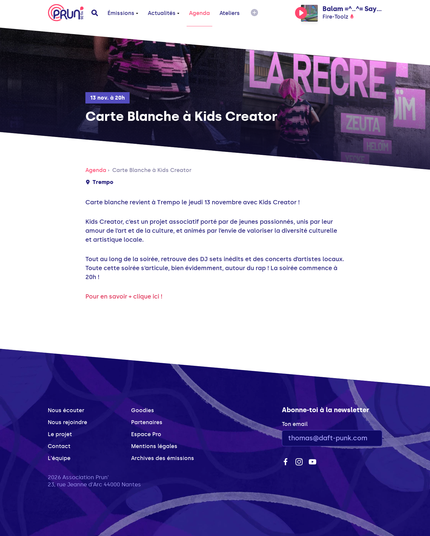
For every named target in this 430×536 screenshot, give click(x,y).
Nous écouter (66, 410)
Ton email (295, 424)
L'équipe (59, 458)
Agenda (199, 13)
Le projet (60, 434)
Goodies (142, 410)
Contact (59, 446)
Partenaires (146, 422)
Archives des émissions (162, 458)
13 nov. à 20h (107, 98)
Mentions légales (154, 446)
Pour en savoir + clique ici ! (124, 296)
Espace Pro (146, 434)
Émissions (123, 13)
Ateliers (229, 13)
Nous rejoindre (67, 422)
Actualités (163, 13)
